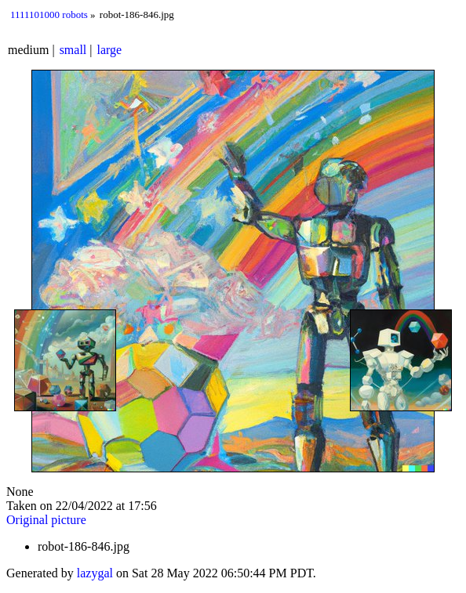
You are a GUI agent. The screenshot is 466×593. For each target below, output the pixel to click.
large (109, 49)
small (73, 49)
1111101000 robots (49, 14)
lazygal (95, 573)
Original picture (46, 519)
